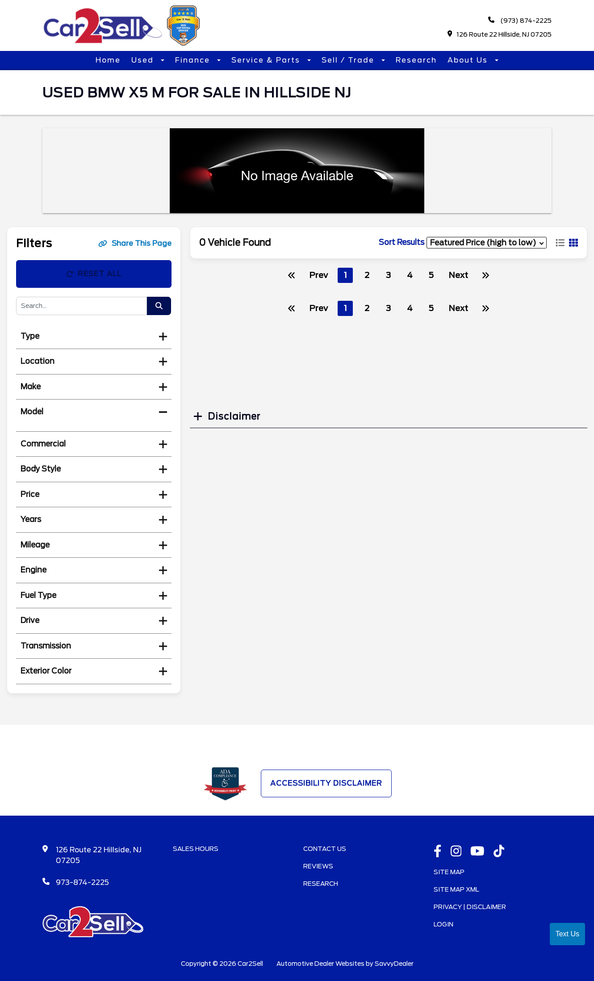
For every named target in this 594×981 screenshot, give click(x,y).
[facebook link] (438, 852)
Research (416, 60)
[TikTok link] (499, 852)
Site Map (449, 872)
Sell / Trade (349, 60)
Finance (194, 60)
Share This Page (135, 243)
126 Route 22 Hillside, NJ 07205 (500, 34)
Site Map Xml (456, 889)
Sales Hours (195, 848)
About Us (469, 60)
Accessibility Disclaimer (326, 783)
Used (143, 60)
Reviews (318, 866)
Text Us (567, 934)
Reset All (93, 273)
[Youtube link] (477, 852)
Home (108, 60)
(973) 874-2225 (520, 20)
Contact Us (324, 848)
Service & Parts (267, 60)
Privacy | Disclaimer (470, 906)
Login (443, 924)
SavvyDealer (394, 963)
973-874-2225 (82, 882)
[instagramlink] (456, 852)
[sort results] (487, 242)
